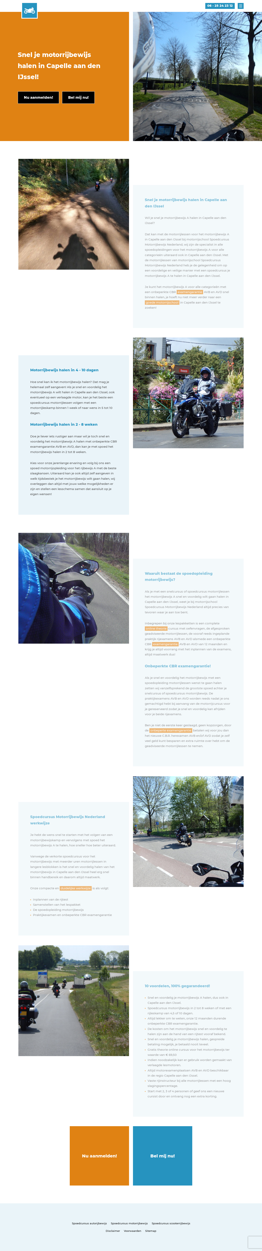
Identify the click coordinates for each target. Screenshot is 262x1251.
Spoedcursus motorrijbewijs (129, 1223)
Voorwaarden (132, 1230)
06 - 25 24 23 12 (220, 6)
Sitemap (150, 1230)
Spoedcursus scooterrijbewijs (171, 1223)
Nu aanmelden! (99, 1156)
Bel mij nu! (162, 1156)
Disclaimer (113, 1230)
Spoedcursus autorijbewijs (89, 1223)
